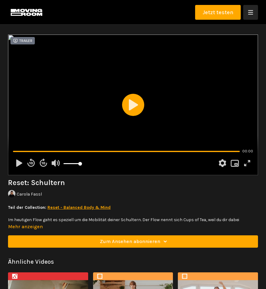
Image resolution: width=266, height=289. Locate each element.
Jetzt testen (218, 12)
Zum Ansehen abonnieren (134, 241)
